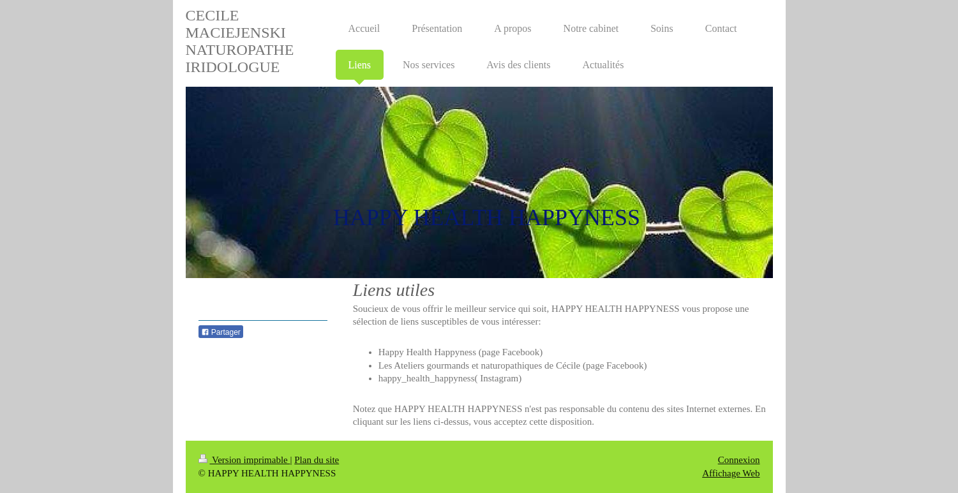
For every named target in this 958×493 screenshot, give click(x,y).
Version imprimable (244, 460)
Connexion (739, 460)
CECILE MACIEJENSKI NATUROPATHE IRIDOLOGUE (240, 41)
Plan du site (316, 460)
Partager (221, 332)
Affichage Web (731, 473)
